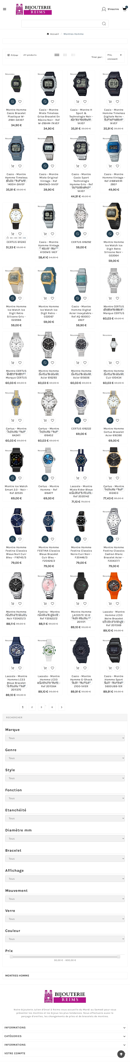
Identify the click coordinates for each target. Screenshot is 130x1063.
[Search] (104, 23)
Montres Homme (17, 975)
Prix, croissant (115, 56)
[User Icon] (110, 9)
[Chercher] (61, 23)
